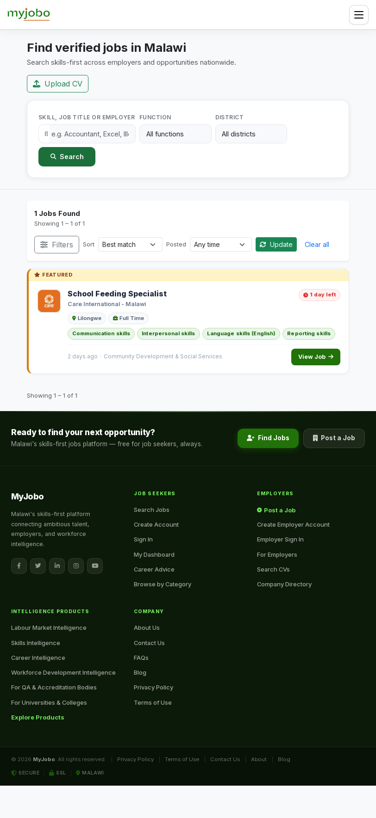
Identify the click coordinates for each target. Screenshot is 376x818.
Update (276, 244)
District (229, 117)
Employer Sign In (280, 539)
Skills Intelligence (35, 642)
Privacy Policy (153, 687)
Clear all (317, 244)
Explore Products (37, 717)
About (259, 759)
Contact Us (149, 642)
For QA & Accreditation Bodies (54, 687)
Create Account (156, 524)
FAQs (141, 657)
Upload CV (57, 83)
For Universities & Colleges (49, 702)
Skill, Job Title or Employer (86, 117)
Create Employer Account (293, 524)
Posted (176, 244)
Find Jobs (268, 438)
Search (67, 156)
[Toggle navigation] (359, 15)
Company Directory (284, 584)
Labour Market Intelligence (49, 627)
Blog (140, 672)
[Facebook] (19, 566)
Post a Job (334, 438)
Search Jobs (151, 509)
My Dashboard (154, 554)
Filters (56, 244)
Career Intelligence (38, 657)
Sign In (143, 539)
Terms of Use (153, 702)
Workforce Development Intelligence (63, 672)
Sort (88, 244)
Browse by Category (162, 584)
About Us (147, 627)
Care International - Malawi (107, 304)
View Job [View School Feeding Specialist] (315, 356)
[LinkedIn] (57, 566)
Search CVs (273, 569)
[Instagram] (76, 566)
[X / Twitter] (38, 566)
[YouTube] (95, 566)
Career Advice (154, 569)
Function (155, 117)
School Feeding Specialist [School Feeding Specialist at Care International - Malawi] (117, 293)
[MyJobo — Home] (28, 14)
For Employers (277, 554)
